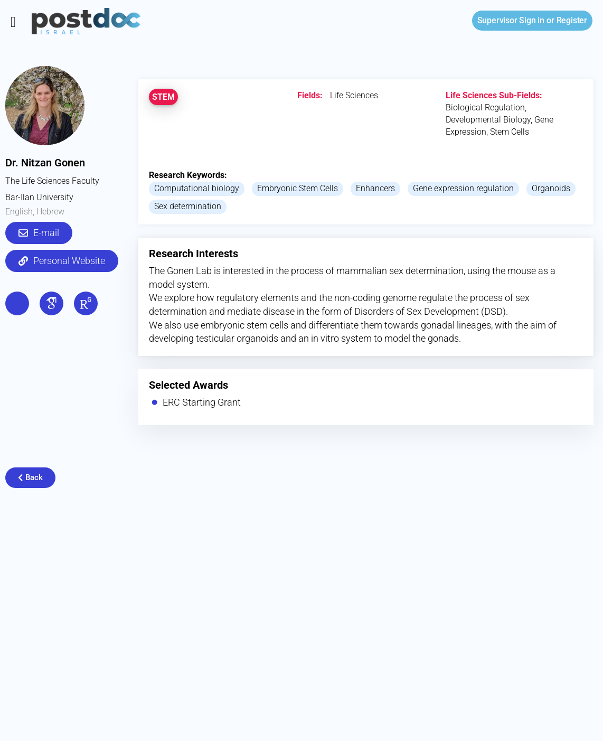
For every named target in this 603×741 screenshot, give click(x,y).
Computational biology (196, 188)
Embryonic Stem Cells (297, 188)
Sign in (510, 20)
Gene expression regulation (463, 188)
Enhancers (375, 188)
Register (572, 20)
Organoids (551, 188)
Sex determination (187, 206)
